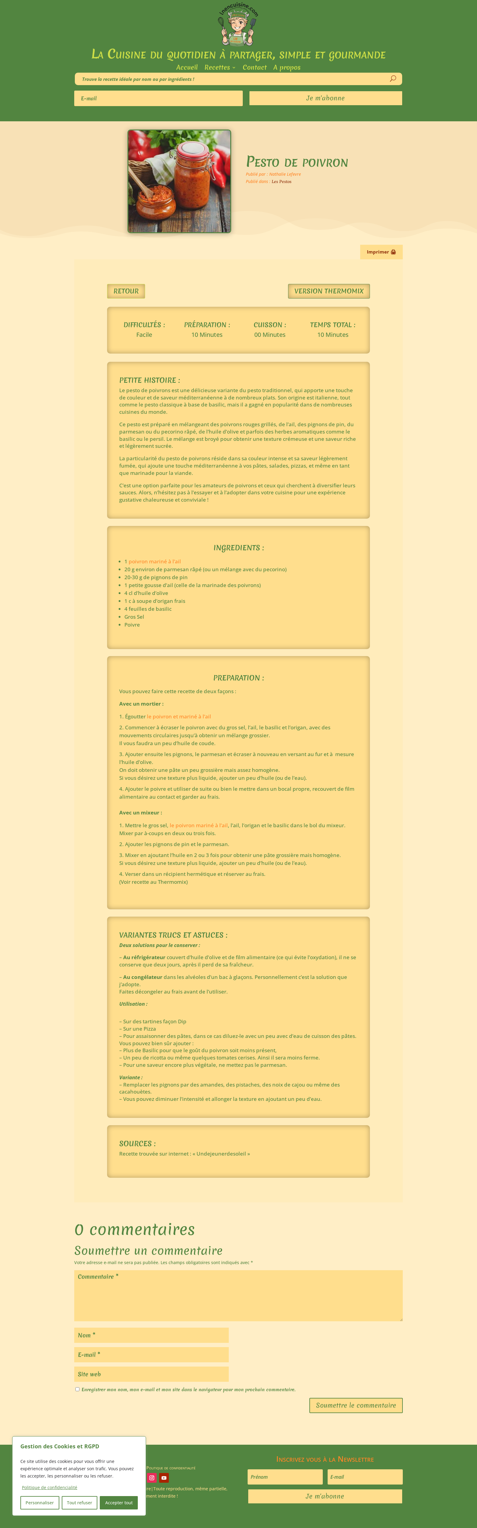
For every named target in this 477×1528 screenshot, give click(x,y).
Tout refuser (79, 1503)
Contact (255, 68)
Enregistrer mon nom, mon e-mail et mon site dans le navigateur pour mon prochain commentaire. (188, 1390)
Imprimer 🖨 (381, 252)
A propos (287, 68)
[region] (79, 1476)
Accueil (187, 68)
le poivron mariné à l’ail (199, 825)
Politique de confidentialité (171, 1467)
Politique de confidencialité (49, 1487)
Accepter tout (119, 1503)
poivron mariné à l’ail (155, 561)
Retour (126, 291)
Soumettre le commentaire (356, 1405)
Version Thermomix (329, 291)
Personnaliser (40, 1503)
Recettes (217, 68)
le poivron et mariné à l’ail (178, 716)
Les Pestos (281, 181)
